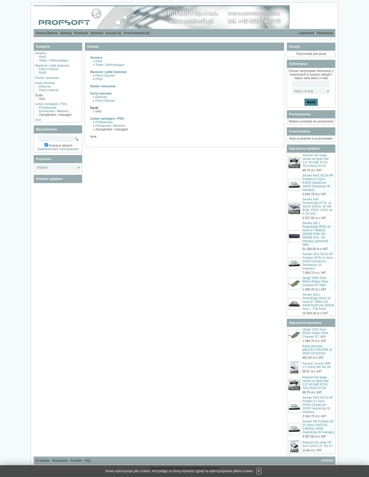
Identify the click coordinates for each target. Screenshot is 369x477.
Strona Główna (47, 33)
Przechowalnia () (137, 33)
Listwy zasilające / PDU (51, 104)
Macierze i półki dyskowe (52, 65)
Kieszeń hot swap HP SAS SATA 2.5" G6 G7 (317, 444)
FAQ (87, 460)
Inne (38, 120)
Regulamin (60, 460)
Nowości (96, 33)
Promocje (81, 33)
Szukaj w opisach (61, 145)
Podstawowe (47, 107)
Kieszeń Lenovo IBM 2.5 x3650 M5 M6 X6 (316, 365)
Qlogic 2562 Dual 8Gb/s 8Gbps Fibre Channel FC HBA (315, 281)
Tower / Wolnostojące (53, 60)
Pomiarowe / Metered (53, 111)
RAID (42, 73)
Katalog (65, 33)
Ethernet (44, 86)
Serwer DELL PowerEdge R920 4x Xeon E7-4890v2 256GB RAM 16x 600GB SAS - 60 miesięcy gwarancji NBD (316, 233)
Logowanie (306, 33)
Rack (42, 57)
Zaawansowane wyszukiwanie (58, 149)
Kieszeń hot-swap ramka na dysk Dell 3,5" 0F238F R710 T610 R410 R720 (315, 160)
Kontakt (76, 460)
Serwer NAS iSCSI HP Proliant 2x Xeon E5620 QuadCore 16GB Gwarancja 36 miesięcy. (317, 183)
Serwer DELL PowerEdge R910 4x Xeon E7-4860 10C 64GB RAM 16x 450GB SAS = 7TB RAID (318, 302)
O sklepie (42, 460)
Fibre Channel (48, 69)
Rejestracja (325, 33)
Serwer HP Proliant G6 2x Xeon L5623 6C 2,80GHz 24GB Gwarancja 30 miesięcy (318, 427)
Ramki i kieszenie (47, 78)
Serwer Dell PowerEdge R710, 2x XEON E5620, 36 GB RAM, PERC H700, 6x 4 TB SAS (317, 206)
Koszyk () (113, 33)
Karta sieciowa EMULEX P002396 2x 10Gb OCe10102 (317, 349)
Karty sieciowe (45, 83)
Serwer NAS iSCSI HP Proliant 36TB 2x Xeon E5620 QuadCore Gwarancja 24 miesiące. (317, 261)
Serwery (40, 53)
